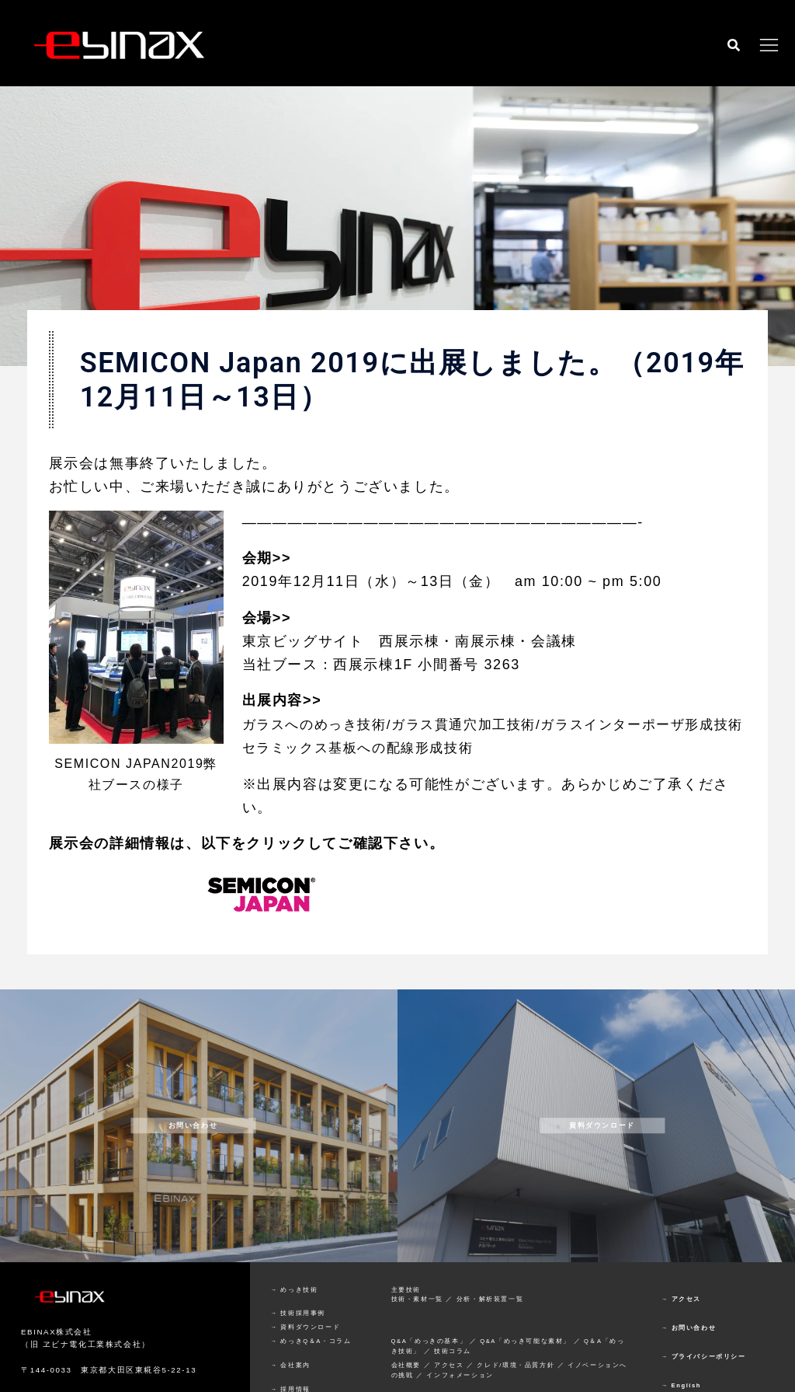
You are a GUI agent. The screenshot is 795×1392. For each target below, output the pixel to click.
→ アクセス (681, 1321)
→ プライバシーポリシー (703, 1379)
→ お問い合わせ (688, 1350)
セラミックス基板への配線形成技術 (364, 771)
